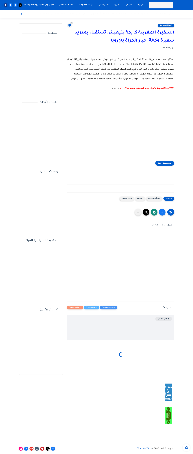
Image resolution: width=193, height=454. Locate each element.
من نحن (129, 5)
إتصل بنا (117, 5)
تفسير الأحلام (82, 14)
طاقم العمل (104, 5)
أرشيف (140, 5)
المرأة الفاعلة (125, 14)
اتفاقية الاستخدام (66, 5)
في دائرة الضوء (110, 14)
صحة (136, 14)
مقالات (70, 14)
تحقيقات (163, 14)
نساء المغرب (127, 198)
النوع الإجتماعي (58, 14)
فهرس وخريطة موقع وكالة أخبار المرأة (39, 5)
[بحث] (21, 14)
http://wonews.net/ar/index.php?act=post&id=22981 (147, 88)
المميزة (144, 14)
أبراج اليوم (96, 14)
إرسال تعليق (163, 319)
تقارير (171, 14)
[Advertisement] (121, 126)
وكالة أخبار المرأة (144, 449)
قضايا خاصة (43, 14)
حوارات (153, 14)
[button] (162, 212)
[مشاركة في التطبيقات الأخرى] (138, 212)
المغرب (140, 198)
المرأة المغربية (166, 25)
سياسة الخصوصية (86, 5)
